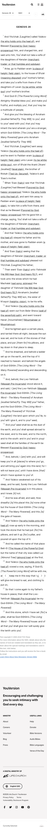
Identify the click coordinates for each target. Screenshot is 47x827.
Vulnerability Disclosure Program (15, 800)
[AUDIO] (36, 14)
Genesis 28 (8, 13)
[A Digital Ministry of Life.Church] (23, 772)
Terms (19, 797)
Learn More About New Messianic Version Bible (18, 657)
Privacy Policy (8, 797)
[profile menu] (40, 4)
